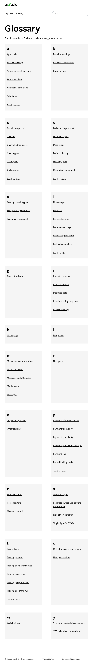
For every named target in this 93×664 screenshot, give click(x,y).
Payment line (59, 453)
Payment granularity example (67, 445)
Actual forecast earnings (19, 70)
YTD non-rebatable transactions (69, 622)
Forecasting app (61, 218)
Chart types (13, 153)
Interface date (60, 292)
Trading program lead (18, 582)
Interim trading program (65, 301)
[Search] (70, 13)
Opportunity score (16, 420)
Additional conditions (17, 87)
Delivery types (60, 161)
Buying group (59, 70)
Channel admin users (17, 144)
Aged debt (12, 54)
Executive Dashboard (17, 218)
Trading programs (16, 574)
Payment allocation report (66, 420)
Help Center (9, 13)
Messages (11, 394)
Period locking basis (63, 462)
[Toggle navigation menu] (84, 4)
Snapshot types (60, 494)
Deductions (58, 144)
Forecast (57, 210)
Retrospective (14, 502)
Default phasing (60, 153)
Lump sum (58, 335)
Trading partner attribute (19, 565)
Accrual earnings (15, 62)
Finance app (59, 202)
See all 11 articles (13, 179)
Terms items (13, 548)
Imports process (61, 276)
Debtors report (61, 136)
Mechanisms (13, 386)
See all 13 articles (13, 105)
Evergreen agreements (18, 210)
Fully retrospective (62, 243)
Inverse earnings (61, 309)
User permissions (61, 557)
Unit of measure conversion (67, 548)
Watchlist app (14, 622)
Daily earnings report (63, 128)
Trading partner (15, 557)
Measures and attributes (19, 377)
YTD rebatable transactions (66, 631)
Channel (11, 136)
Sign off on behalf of (63, 514)
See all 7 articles (59, 253)
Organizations (14, 428)
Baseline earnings (61, 54)
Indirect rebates (61, 284)
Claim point (12, 161)
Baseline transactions (63, 62)
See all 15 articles (59, 179)
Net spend (58, 361)
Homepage (12, 335)
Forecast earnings (62, 227)
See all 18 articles (59, 471)
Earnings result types (17, 202)
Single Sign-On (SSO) (63, 523)
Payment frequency (63, 428)
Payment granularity (63, 437)
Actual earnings (14, 79)
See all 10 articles (13, 599)
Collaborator (13, 169)
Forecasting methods (63, 235)
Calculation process (16, 128)
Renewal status (14, 494)
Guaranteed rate (15, 276)
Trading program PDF (18, 590)
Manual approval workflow (20, 361)
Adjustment (12, 96)
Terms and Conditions (71, 659)
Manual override (15, 369)
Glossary (19, 13)
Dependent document (64, 169)
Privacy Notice (48, 659)
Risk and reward (15, 511)
